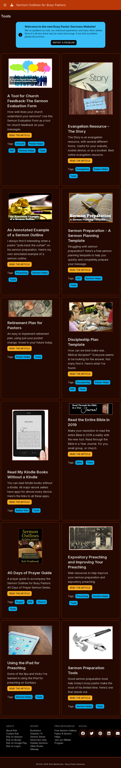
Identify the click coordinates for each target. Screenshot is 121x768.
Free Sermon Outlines (66, 730)
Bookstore (35, 730)
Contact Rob (12, 733)
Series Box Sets (38, 740)
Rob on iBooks (13, 740)
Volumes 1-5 (36, 733)
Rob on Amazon (14, 736)
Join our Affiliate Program (63, 741)
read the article (19, 135)
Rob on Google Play (16, 743)
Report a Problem (64, 42)
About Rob (11, 730)
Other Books (36, 746)
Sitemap (34, 749)
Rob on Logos (13, 746)
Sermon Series (37, 736)
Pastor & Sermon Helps (63, 735)
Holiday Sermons (39, 743)
